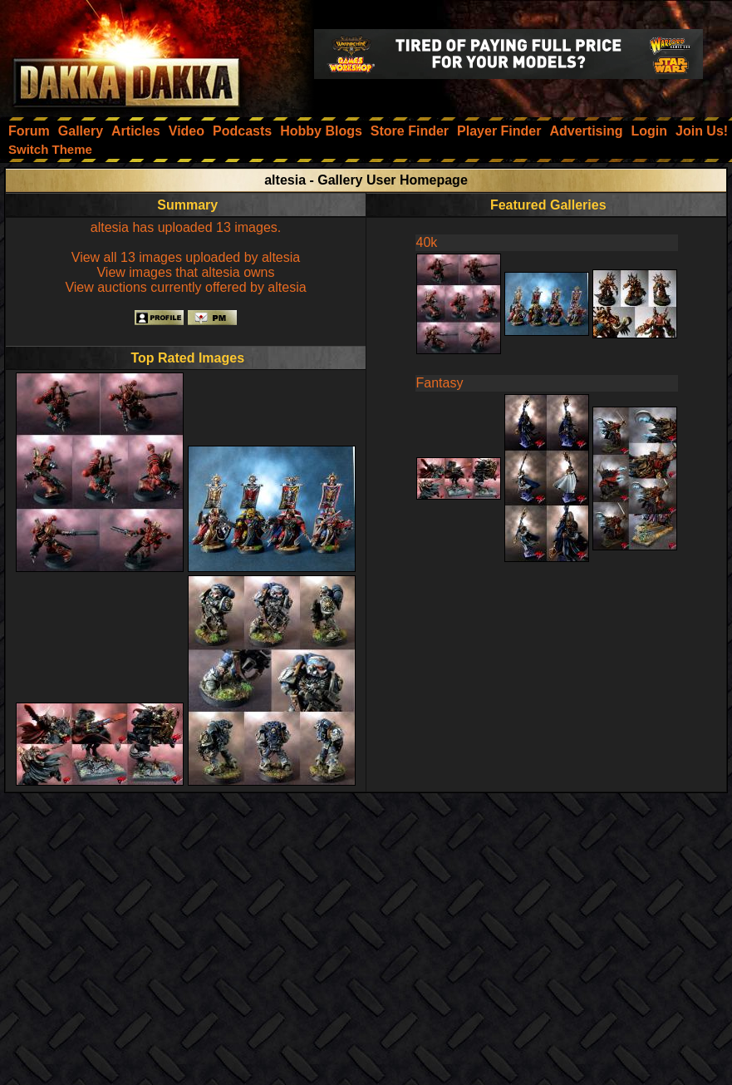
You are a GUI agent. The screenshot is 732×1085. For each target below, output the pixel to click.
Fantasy (440, 383)
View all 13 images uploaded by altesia (185, 257)
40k (427, 242)
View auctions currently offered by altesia (185, 287)
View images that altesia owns (185, 272)
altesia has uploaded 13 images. (186, 227)
